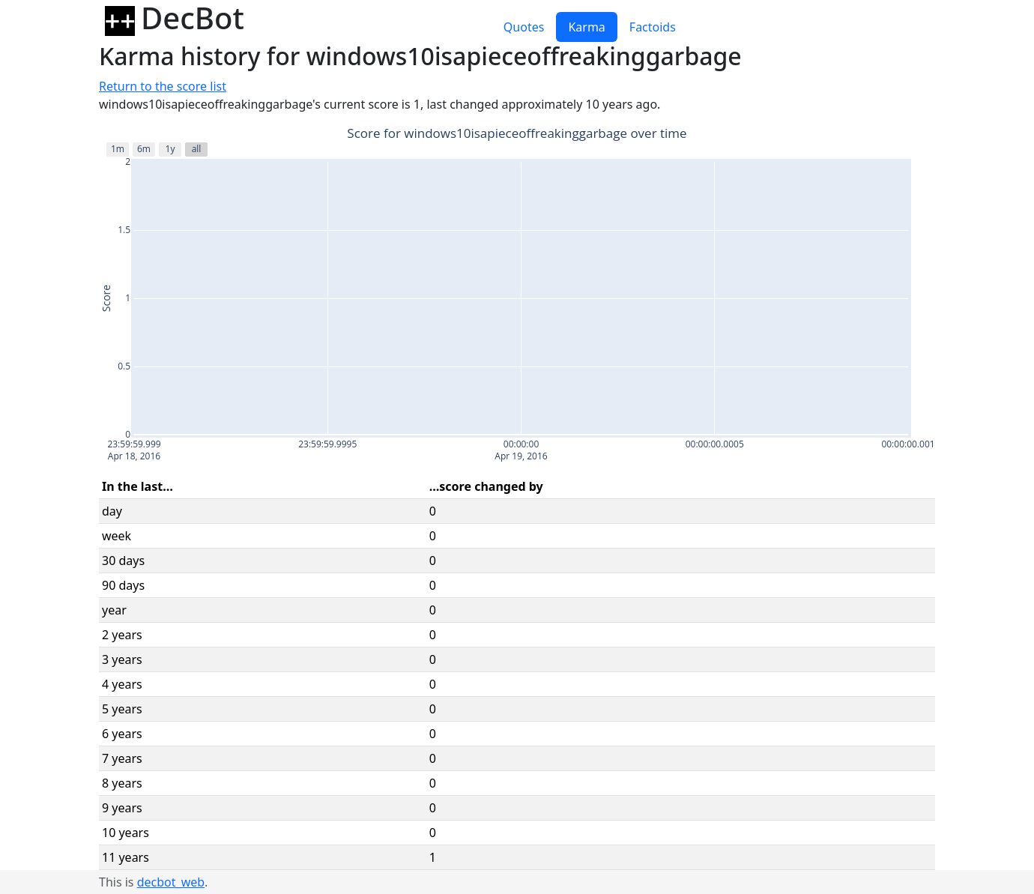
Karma (586, 27)
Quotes (524, 27)
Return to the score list (162, 86)
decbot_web (171, 882)
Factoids (652, 27)
